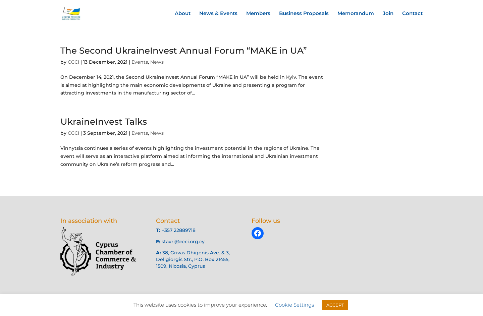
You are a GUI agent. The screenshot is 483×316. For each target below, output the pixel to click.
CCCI (73, 62)
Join (388, 13)
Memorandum (355, 13)
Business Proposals (304, 13)
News (157, 62)
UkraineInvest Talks (103, 121)
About (183, 13)
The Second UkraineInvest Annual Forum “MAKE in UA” (183, 50)
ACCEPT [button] (335, 305)
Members (258, 13)
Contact (412, 13)
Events (139, 62)
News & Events (218, 13)
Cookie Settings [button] (294, 305)
